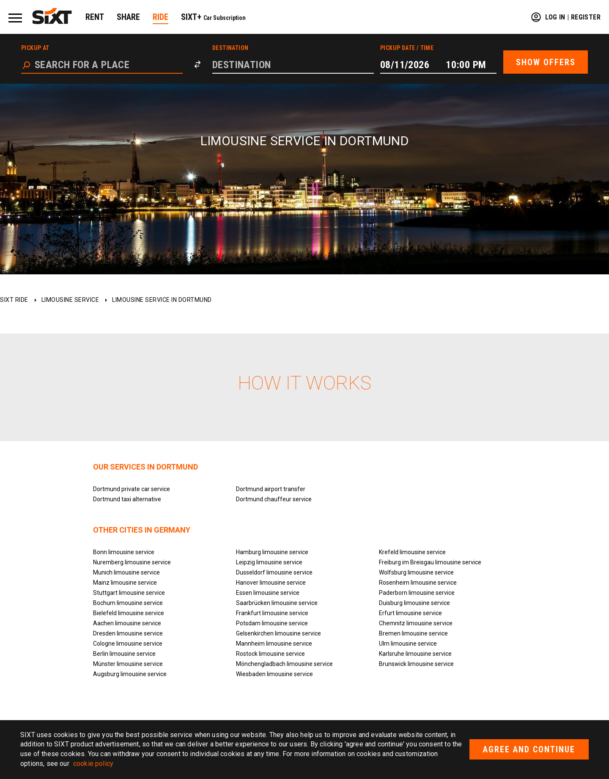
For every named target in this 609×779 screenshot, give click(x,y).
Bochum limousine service (128, 602)
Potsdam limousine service (272, 623)
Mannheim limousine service (274, 643)
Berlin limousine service (124, 653)
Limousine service (70, 299)
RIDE (160, 17)
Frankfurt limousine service (272, 613)
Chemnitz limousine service (416, 623)
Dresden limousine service (128, 633)
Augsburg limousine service (130, 674)
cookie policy (93, 764)
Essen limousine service (267, 592)
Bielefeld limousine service (128, 613)
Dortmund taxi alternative (127, 499)
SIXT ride (14, 299)
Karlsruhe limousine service (415, 653)
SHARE (128, 17)
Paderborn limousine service (417, 592)
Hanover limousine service (271, 582)
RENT (94, 17)
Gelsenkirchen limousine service (278, 633)
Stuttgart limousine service (129, 592)
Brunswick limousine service (416, 663)
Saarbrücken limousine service (277, 602)
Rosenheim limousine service (418, 582)
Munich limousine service (126, 572)
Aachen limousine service (127, 623)
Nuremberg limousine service (132, 562)
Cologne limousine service (127, 643)
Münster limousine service (128, 663)
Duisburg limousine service (414, 602)
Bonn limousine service (123, 552)
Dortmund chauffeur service (274, 499)
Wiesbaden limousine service (274, 674)
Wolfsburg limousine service (416, 572)
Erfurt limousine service (410, 613)
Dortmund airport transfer (270, 489)
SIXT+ (213, 17)
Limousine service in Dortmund (162, 299)
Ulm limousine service (408, 643)
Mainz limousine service (125, 582)
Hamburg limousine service (272, 552)
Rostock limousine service (270, 653)
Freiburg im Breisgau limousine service (430, 562)
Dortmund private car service (131, 489)
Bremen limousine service (413, 633)
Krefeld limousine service (412, 552)
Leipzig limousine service (269, 562)
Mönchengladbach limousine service (284, 663)
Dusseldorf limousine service (274, 572)
